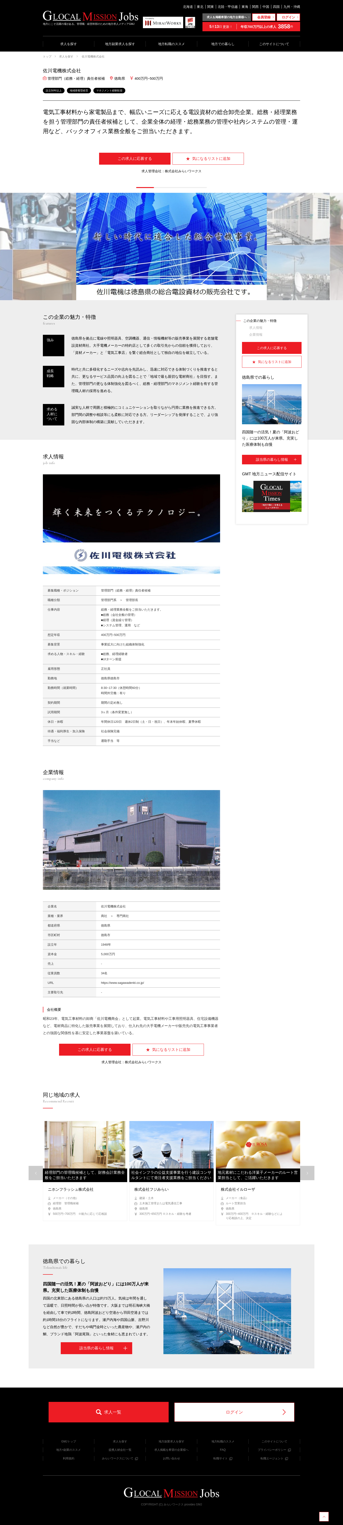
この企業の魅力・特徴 (260, 321)
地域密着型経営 (79, 90)
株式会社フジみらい (151, 1189)
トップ (47, 56)
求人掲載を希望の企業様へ (171, 1450)
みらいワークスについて (120, 1458)
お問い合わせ (171, 1458)
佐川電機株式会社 (93, 56)
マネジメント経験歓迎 (109, 90)
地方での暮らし (223, 44)
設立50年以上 (54, 90)
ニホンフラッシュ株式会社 (71, 1189)
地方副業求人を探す (120, 44)
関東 (210, 7)
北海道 (188, 7)
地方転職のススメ (171, 44)
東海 (245, 7)
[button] (145, 187)
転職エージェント (274, 1458)
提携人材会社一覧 (120, 1450)
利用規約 (68, 1458)
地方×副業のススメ (68, 1450)
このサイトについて (274, 44)
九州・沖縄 (291, 7)
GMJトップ (68, 1441)
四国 (276, 7)
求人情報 (255, 328)
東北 (200, 7)
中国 (265, 7)
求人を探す (68, 44)
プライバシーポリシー (274, 1450)
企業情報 (255, 334)
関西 (255, 7)
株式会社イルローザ (238, 1189)
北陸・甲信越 (228, 7)
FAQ (223, 1450)
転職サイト (222, 1458)
